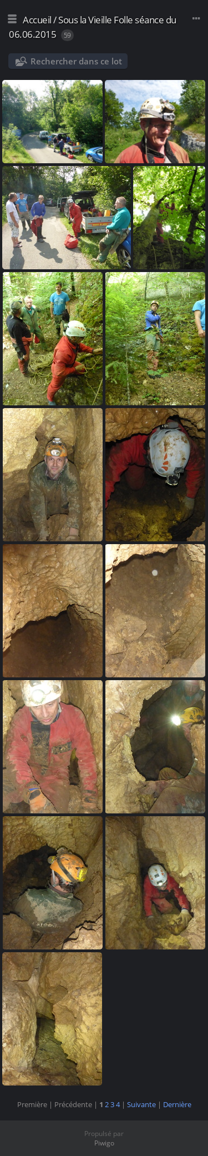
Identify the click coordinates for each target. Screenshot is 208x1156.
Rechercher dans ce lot (76, 61)
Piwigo (104, 1143)
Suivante (141, 1104)
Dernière (177, 1104)
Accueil (37, 19)
